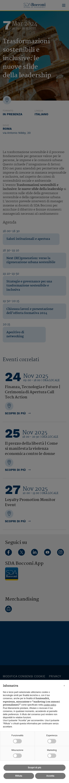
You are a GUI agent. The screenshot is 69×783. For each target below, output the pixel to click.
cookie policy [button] (50, 705)
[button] (64, 686)
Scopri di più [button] (34, 767)
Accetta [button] (50, 776)
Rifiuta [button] (18, 776)
